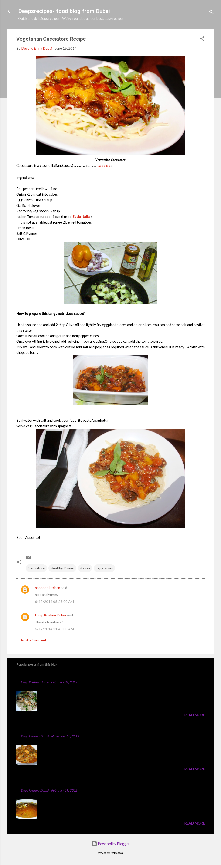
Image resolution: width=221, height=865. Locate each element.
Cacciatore (36, 568)
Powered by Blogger (111, 844)
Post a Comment (33, 640)
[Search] (211, 13)
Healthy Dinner (62, 568)
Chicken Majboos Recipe (40, 675)
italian (85, 568)
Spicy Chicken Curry (35, 729)
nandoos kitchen (47, 587)
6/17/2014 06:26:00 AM (54, 601)
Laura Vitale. (104, 165)
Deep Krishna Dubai (50, 615)
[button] (202, 39)
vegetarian (104, 568)
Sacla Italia (81, 216)
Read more (194, 715)
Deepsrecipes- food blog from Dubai (64, 11)
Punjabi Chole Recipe (36, 783)
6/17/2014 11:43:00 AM (54, 629)
